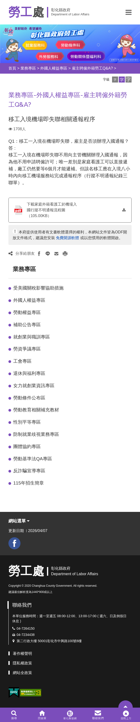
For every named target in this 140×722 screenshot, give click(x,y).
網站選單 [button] (18, 521)
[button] (129, 12)
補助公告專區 (27, 324)
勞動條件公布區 (29, 397)
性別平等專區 (27, 422)
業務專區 (28, 68)
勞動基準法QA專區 (32, 458)
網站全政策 (22, 673)
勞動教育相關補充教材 (36, 409)
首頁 (12, 68)
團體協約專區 (27, 446)
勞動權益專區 (27, 312)
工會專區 (22, 361)
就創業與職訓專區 (31, 336)
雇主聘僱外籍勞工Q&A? (92, 68)
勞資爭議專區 (27, 348)
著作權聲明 (22, 653)
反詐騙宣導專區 (29, 470)
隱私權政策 (22, 663)
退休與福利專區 (29, 373)
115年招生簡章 (28, 482)
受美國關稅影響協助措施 (38, 287)
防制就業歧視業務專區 (36, 434)
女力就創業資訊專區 (33, 385)
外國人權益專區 (53, 68)
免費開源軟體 (67, 238)
